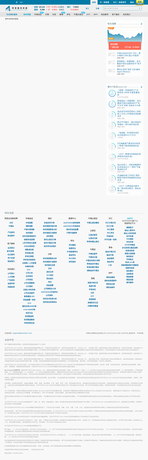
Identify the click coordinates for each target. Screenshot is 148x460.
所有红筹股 (29, 256)
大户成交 (49, 275)
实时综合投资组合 (50, 302)
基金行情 (110, 255)
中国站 (11, 226)
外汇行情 (110, 226)
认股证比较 (93, 238)
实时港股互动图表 (50, 233)
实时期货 (29, 233)
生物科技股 (29, 266)
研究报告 (72, 262)
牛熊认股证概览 (93, 223)
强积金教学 (110, 287)
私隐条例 (11, 287)
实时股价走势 (50, 265)
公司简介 (11, 273)
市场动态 (93, 289)
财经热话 (129, 256)
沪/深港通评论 (72, 252)
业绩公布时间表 (29, 290)
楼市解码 (129, 282)
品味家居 (129, 274)
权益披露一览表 (29, 300)
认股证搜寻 (93, 235)
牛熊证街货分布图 (93, 260)
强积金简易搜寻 (110, 281)
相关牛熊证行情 (50, 243)
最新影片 (129, 227)
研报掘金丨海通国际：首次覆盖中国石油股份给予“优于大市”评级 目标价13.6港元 (129, 63)
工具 (110, 265)
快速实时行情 (50, 223)
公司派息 (29, 280)
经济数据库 (29, 316)
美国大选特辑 (130, 253)
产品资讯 (11, 232)
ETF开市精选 (130, 245)
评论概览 (72, 245)
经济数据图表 (29, 320)
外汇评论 (72, 258)
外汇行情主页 (110, 223)
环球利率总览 (29, 323)
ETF (29, 270)
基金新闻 (110, 258)
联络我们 (11, 261)
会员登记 (11, 248)
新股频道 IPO (29, 296)
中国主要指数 (29, 229)
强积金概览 (110, 277)
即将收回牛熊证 (93, 264)
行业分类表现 (29, 246)
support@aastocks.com (22, 333)
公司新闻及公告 (50, 289)
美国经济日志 (93, 303)
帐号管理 (11, 251)
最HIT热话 (117, 87)
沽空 (50, 268)
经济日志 (29, 313)
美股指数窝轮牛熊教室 (130, 265)
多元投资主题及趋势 (130, 248)
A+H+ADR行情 (29, 310)
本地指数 (29, 223)
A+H (29, 303)
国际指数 (29, 226)
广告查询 (11, 280)
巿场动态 (110, 236)
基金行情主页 (110, 252)
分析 (93, 293)
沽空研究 (29, 276)
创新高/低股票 (29, 239)
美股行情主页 (93, 283)
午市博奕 (129, 239)
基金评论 (72, 255)
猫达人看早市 (130, 230)
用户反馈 (11, 258)
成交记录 (49, 272)
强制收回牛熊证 (93, 271)
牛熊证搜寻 (93, 254)
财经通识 (129, 271)
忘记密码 (11, 255)
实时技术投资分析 (50, 299)
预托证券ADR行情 (29, 306)
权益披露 (49, 285)
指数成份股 (29, 250)
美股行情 (93, 286)
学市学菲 (129, 242)
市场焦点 (129, 259)
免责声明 (11, 283)
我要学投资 (130, 268)
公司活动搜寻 (29, 293)
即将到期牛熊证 (93, 267)
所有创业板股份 (29, 260)
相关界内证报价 (50, 246)
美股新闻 (93, 299)
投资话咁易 (130, 251)
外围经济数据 (93, 306)
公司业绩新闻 (29, 283)
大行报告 (29, 286)
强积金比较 (110, 284)
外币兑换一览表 (110, 239)
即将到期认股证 (93, 242)
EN (21, 2)
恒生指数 (112, 24)
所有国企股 (29, 253)
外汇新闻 (110, 229)
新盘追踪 (129, 280)
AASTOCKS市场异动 (50, 292)
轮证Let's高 (129, 262)
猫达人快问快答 (130, 233)
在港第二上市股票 (29, 263)
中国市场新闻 (72, 233)
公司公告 (29, 273)
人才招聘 (11, 277)
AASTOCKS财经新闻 (72, 223)
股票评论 (72, 248)
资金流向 (49, 278)
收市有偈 (129, 236)
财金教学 (11, 236)
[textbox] (122, 8)
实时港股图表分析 (50, 229)
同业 (50, 282)
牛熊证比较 (93, 257)
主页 (11, 223)
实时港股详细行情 (50, 226)
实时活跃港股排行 (29, 236)
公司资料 (50, 295)
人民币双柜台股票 (29, 243)
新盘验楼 (129, 277)
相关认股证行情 (50, 239)
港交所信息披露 (72, 229)
